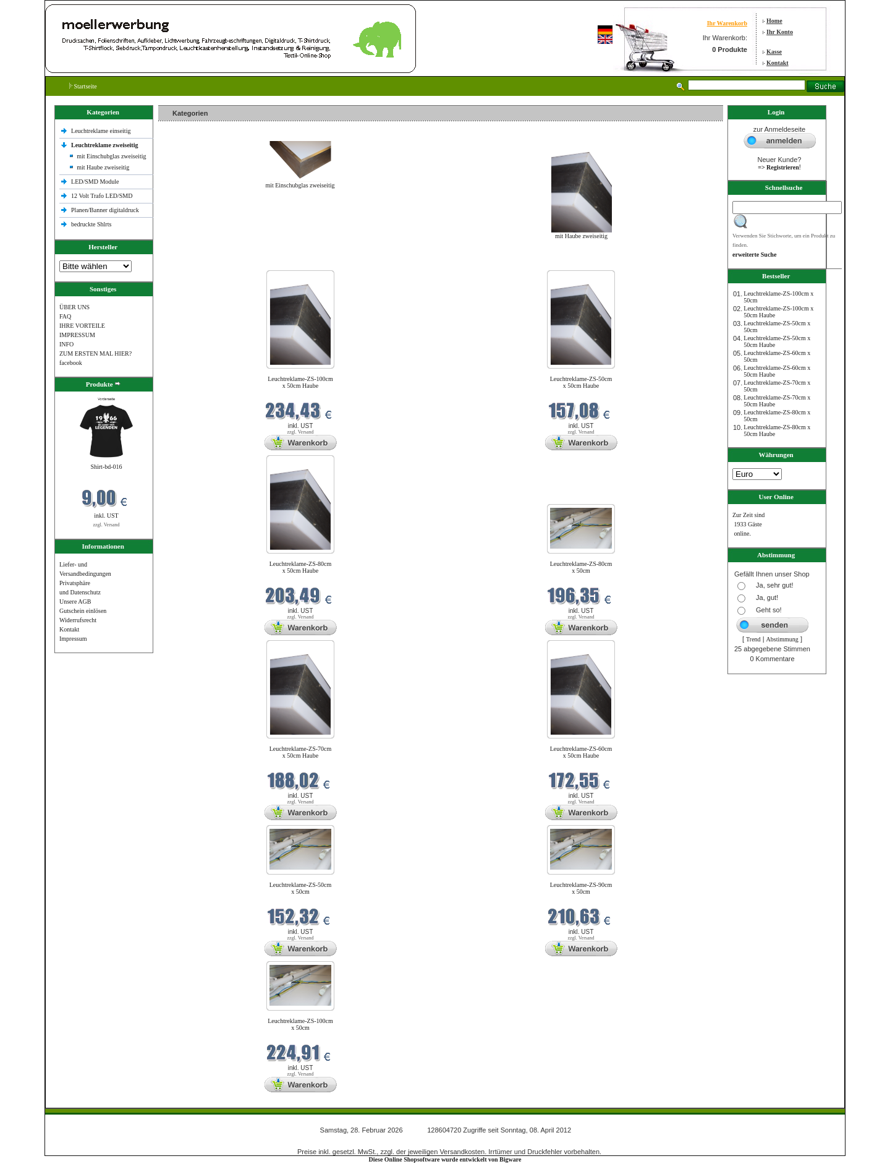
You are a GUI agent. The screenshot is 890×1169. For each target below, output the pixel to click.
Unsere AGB (75, 601)
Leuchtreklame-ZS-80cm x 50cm (581, 567)
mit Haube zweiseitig (103, 167)
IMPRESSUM (77, 335)
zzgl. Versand (106, 525)
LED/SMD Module (95, 181)
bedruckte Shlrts (91, 224)
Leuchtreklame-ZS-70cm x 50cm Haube (300, 752)
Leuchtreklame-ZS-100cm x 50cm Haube (300, 382)
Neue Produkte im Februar (195, 262)
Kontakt (777, 62)
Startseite (83, 86)
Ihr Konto (779, 31)
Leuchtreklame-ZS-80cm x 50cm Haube (300, 567)
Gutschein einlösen (82, 610)
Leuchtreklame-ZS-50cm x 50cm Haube (581, 382)
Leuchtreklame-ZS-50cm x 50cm (300, 888)
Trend (753, 639)
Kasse (774, 51)
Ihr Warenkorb (727, 23)
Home (774, 20)
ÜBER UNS (74, 307)
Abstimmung (782, 639)
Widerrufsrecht (77, 620)
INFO (66, 344)
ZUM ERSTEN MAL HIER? (95, 353)
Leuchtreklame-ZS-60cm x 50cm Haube (581, 752)
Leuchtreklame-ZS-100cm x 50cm (300, 1024)
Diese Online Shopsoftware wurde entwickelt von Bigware (445, 1159)
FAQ (65, 316)
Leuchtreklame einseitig (101, 130)
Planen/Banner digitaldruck (105, 210)
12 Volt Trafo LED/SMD (101, 195)
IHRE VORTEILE (82, 325)
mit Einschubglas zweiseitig (111, 156)
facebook (70, 362)
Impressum (73, 638)
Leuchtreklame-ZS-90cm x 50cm (581, 888)
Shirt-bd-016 (106, 466)
